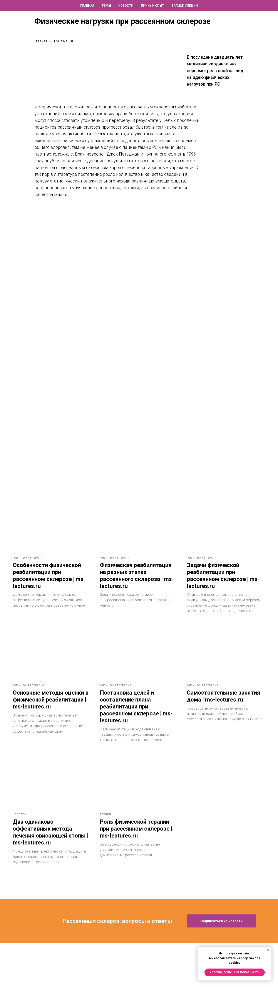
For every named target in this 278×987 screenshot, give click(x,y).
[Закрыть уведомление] (268, 950)
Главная (87, 5)
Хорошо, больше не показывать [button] (235, 972)
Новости (125, 5)
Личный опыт (152, 5)
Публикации (63, 41)
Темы (106, 5)
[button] (221, 926)
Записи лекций (185, 5)
